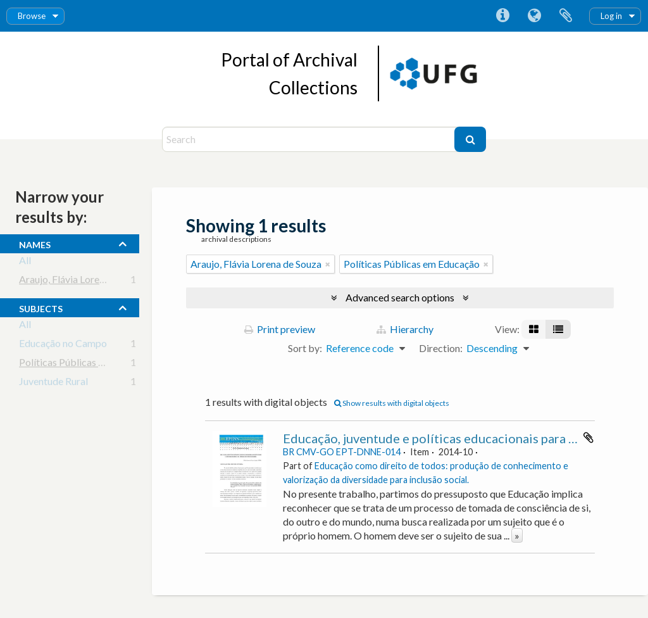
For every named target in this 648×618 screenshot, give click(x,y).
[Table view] (558, 329)
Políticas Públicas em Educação (87, 364)
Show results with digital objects (391, 403)
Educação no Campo (63, 345)
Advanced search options (400, 297)
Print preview (279, 329)
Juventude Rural (53, 383)
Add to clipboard (588, 437)
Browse (32, 16)
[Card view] (533, 329)
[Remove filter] (327, 264)
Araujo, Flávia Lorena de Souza (84, 281)
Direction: (441, 348)
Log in (611, 16)
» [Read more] (517, 535)
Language (534, 16)
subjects (41, 307)
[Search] (310, 139)
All (25, 262)
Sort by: (305, 348)
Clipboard (566, 16)
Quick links (502, 16)
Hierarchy (405, 329)
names (35, 243)
